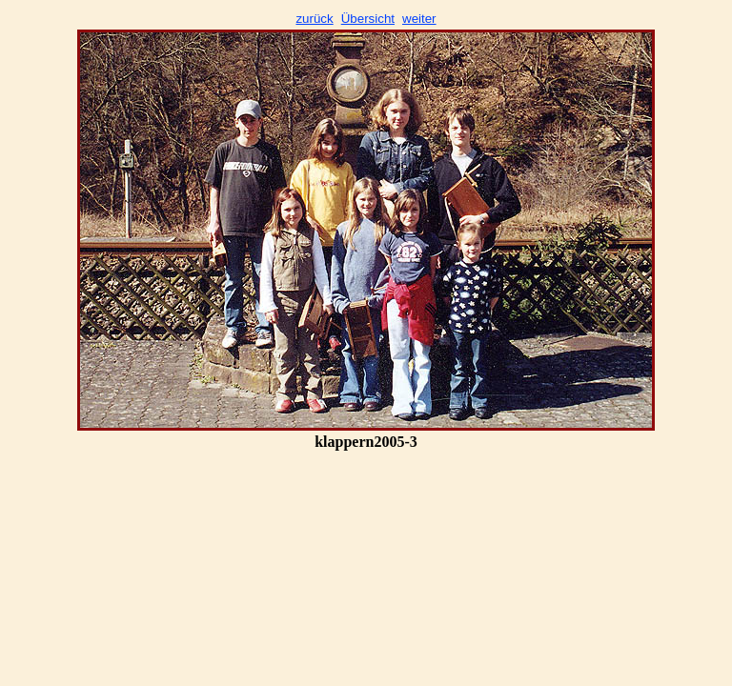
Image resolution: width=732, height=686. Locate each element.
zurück (314, 18)
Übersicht (368, 18)
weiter (419, 18)
